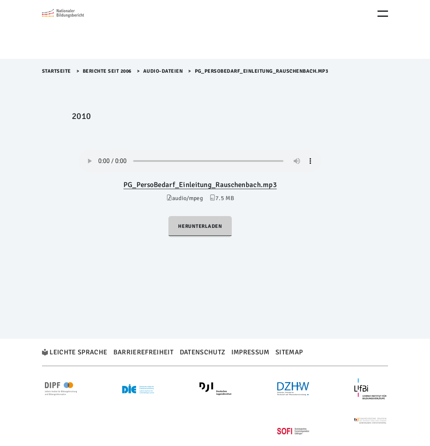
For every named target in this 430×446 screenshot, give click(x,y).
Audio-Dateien (163, 71)
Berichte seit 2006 (107, 71)
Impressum (250, 352)
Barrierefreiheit (143, 352)
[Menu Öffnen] (383, 13)
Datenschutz (202, 352)
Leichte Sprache (78, 352)
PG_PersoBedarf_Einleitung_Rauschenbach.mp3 (200, 184)
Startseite (56, 71)
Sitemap (289, 352)
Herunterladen (200, 226)
